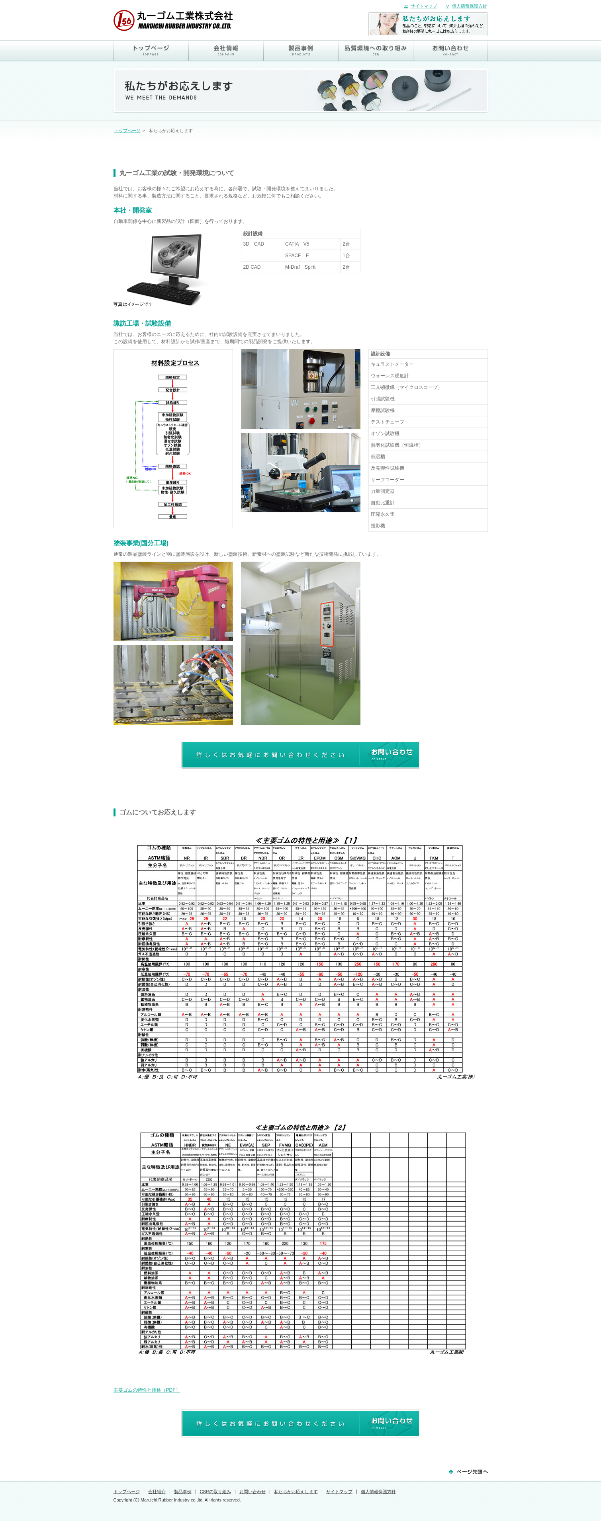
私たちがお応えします (296, 1491)
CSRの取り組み (215, 1491)
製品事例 (183, 1491)
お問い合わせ (252, 1491)
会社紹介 (157, 1491)
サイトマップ (424, 6)
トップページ (127, 130)
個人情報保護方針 (469, 6)
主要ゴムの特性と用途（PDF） (147, 1390)
